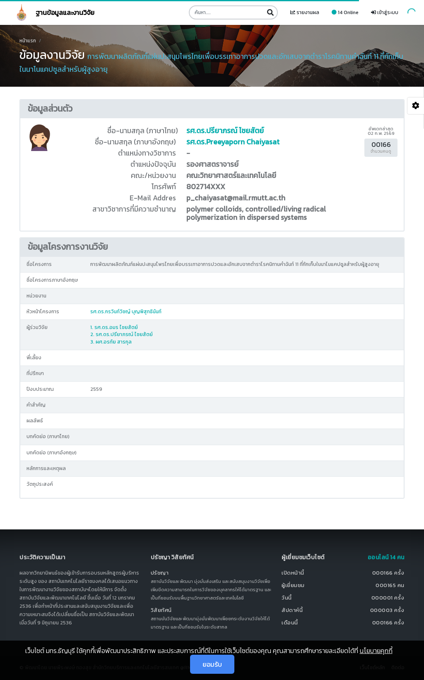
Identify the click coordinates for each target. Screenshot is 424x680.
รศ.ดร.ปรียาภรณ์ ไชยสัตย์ (225, 130)
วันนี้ (287, 598)
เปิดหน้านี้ (293, 573)
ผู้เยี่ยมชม (293, 585)
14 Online (345, 12)
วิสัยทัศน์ (161, 610)
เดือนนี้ (290, 622)
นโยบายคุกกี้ (376, 651)
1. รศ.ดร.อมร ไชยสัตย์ (114, 327)
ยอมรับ (212, 664)
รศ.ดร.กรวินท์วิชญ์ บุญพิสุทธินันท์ (125, 311)
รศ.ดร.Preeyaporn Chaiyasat (232, 141)
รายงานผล (304, 12)
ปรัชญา (160, 573)
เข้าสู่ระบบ (384, 12)
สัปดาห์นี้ (292, 610)
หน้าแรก (27, 40)
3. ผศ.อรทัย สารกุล (111, 342)
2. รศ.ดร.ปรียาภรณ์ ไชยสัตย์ (121, 334)
